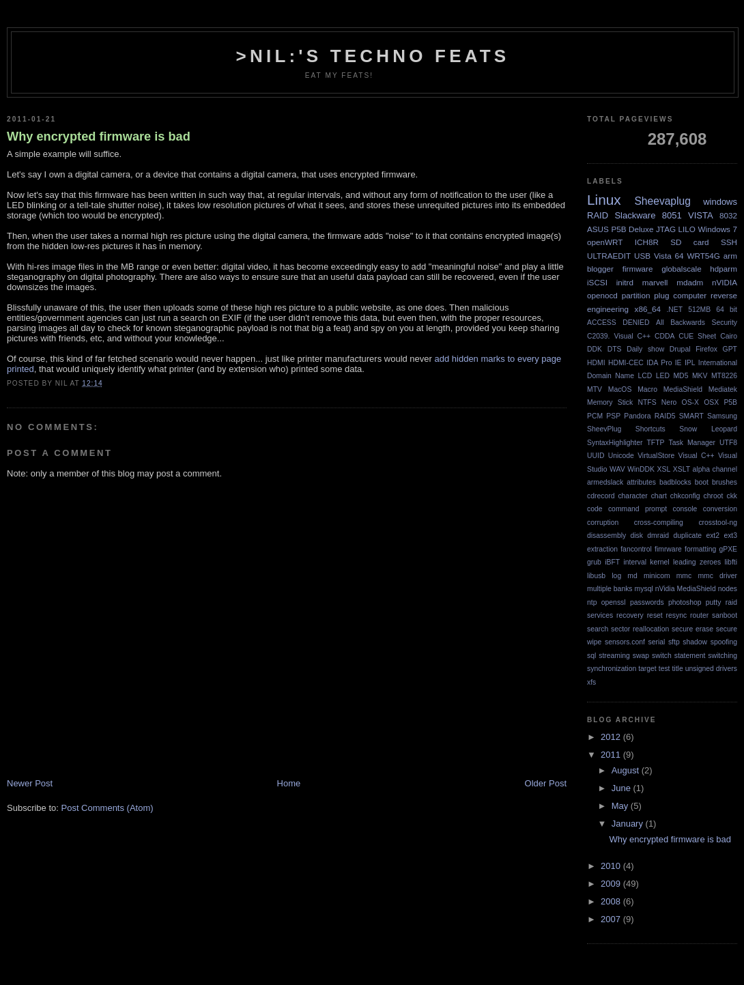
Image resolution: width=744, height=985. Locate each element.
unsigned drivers (711, 668)
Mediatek (723, 389)
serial (656, 642)
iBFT (612, 562)
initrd (624, 282)
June (622, 788)
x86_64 (648, 308)
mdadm (689, 282)
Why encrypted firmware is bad (98, 136)
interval (634, 562)
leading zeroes (697, 562)
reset (655, 615)
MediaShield (682, 389)
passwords (647, 602)
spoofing (724, 642)
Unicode (621, 455)
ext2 (712, 535)
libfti (731, 562)
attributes (641, 482)
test (664, 668)
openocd (602, 295)
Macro (647, 389)
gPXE (728, 549)
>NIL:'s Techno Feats (373, 56)
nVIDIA (724, 282)
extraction (602, 549)
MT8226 (724, 376)
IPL (690, 363)
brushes (724, 482)
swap (641, 655)
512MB (699, 309)
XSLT (681, 469)
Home (289, 783)
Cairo (728, 336)
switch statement (678, 655)
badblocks (675, 482)
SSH (729, 242)
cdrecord (600, 496)
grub (594, 562)
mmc (684, 576)
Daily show (645, 349)
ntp (592, 602)
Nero (669, 402)
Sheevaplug (662, 201)
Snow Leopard (708, 429)
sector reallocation (640, 629)
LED (663, 376)
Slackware (634, 215)
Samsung (722, 416)
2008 (612, 901)
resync (676, 615)
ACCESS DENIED (618, 322)
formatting (700, 549)
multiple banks (610, 589)
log (616, 576)
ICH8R (647, 242)
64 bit (726, 309)
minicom (657, 576)
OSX (711, 402)
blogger (600, 268)
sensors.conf (625, 642)
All (660, 322)
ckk (731, 496)
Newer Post (30, 783)
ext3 (730, 535)
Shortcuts (650, 429)
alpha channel (715, 469)
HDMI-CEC (626, 363)
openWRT (605, 242)
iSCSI (597, 282)
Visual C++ (696, 455)
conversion (720, 509)
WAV (617, 469)
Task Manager (692, 442)
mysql (644, 589)
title (677, 668)
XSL (664, 469)
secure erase (692, 629)
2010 (612, 866)
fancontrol (636, 549)
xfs (591, 682)
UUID (595, 455)
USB (642, 255)
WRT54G (703, 255)
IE (678, 363)
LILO (687, 229)
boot (702, 482)
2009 (612, 884)
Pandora (637, 416)
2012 (612, 737)
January (629, 823)
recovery (630, 615)
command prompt (637, 509)
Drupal (680, 349)
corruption (602, 522)
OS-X (690, 402)
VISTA (700, 215)
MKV (700, 376)
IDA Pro (659, 363)
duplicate (687, 535)
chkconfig (685, 496)
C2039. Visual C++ (618, 336)
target (647, 668)
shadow (695, 642)
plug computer (680, 295)
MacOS (620, 389)
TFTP (656, 442)
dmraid (658, 535)
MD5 (680, 376)
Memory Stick (610, 402)
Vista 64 (669, 255)
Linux (604, 200)
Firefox (706, 349)
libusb (596, 576)
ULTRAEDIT (609, 255)
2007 (612, 919)
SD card (689, 242)
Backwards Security (703, 322)
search (597, 629)
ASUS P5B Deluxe (620, 229)
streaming (614, 655)
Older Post (546, 783)
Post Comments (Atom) (107, 808)
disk (637, 535)
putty (713, 602)
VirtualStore (656, 455)
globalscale (681, 268)
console (685, 509)
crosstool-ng (717, 522)
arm (730, 255)
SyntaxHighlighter (614, 442)
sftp (674, 642)
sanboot (724, 615)
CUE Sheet (697, 336)
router (699, 615)
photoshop (685, 602)
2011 (612, 755)
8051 (672, 215)
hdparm (723, 268)
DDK (594, 349)
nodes (727, 589)
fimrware (668, 549)
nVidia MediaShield (685, 589)
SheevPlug (604, 429)
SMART (691, 416)
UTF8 (728, 442)
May (621, 806)
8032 (728, 215)
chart (659, 496)
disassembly (606, 535)
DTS (614, 349)
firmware (638, 268)
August (627, 770)
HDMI (596, 363)
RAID (597, 215)
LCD (645, 376)
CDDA (664, 336)
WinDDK (641, 469)
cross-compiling (658, 522)
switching (722, 655)
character (632, 496)
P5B (730, 402)
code (595, 509)
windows (720, 202)
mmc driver (717, 576)
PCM (595, 416)
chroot (714, 496)
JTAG (666, 229)
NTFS (647, 402)
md (632, 576)
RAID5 (665, 416)
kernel (659, 562)
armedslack (605, 482)
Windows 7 (717, 229)
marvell (655, 282)
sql (591, 655)
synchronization (611, 668)
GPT (730, 349)
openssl (613, 602)
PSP (613, 416)
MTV (594, 389)
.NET (674, 309)
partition (636, 295)
